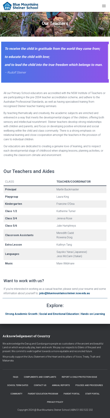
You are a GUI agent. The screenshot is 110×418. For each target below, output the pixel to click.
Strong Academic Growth (21, 314)
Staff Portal (92, 394)
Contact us (40, 385)
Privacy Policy (55, 402)
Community (16, 394)
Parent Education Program (43, 394)
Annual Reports (61, 385)
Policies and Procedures (89, 385)
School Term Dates (17, 385)
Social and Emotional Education (59, 314)
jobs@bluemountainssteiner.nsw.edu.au (64, 293)
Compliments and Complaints (40, 377)
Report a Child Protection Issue (79, 377)
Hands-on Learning (93, 314)
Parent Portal (72, 394)
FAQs (15, 377)
